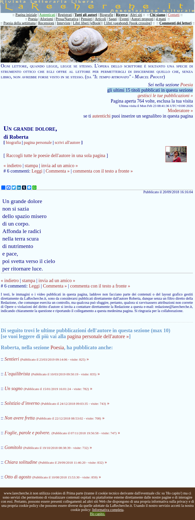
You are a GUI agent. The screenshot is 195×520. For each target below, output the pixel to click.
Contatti (173, 15)
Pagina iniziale (26, 15)
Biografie (106, 15)
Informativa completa (107, 510)
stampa (31, 165)
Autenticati (47, 15)
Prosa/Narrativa (67, 19)
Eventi (124, 19)
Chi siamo (157, 15)
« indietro (12, 165)
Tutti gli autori (85, 15)
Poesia (33, 19)
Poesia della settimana (19, 23)
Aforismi (46, 19)
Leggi (37, 171)
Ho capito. (97, 514)
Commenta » (58, 171)
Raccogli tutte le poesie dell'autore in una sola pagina (55, 155)
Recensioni (46, 23)
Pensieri (87, 19)
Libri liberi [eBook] (87, 23)
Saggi (113, 19)
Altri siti (136, 15)
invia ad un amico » (59, 165)
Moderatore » (180, 110)
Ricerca (122, 15)
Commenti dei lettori (175, 23)
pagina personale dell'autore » (98, 336)
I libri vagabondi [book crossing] (128, 23)
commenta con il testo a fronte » (103, 171)
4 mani (161, 19)
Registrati (65, 15)
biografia (13, 142)
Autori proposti (142, 19)
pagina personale (38, 142)
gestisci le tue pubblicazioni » (165, 95)
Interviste (64, 23)
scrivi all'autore (67, 142)
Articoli (100, 19)
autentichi (101, 116)
